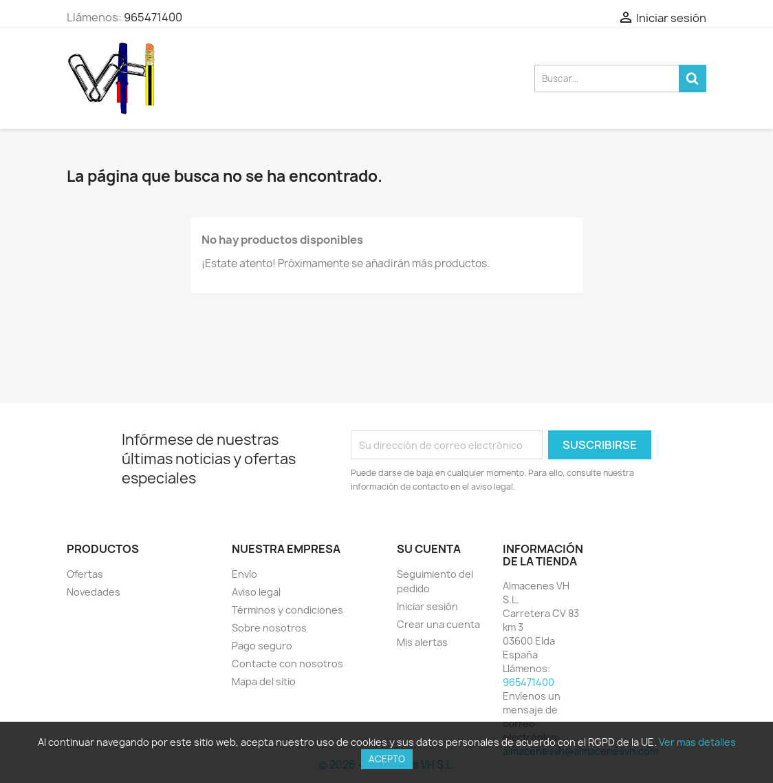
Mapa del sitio (264, 681)
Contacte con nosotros (287, 663)
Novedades (93, 591)
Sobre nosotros (269, 627)
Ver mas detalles (697, 742)
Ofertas (85, 574)
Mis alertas (422, 642)
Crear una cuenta (438, 624)
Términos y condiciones (287, 609)
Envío (244, 574)
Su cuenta (429, 548)
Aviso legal (256, 591)
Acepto (387, 759)
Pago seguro (262, 645)
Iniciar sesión (427, 606)
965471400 (153, 17)
